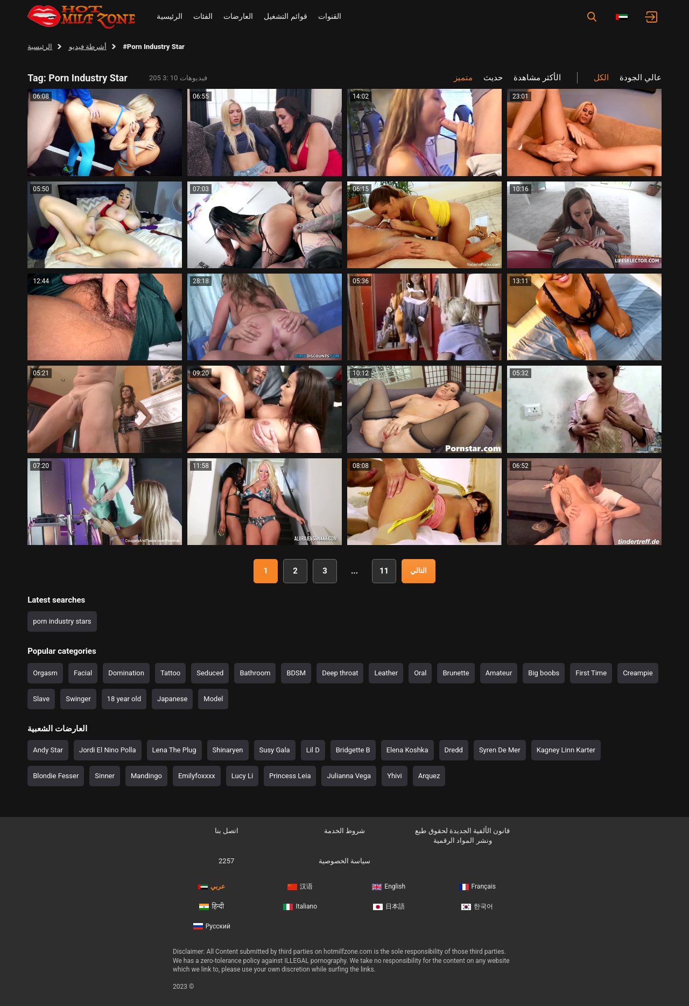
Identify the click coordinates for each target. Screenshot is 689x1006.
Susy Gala (274, 750)
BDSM (296, 673)
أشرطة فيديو (88, 47)
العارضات (238, 16)
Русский (211, 926)
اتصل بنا (226, 831)
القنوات (329, 16)
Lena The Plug (174, 750)
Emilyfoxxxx (196, 776)
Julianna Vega (349, 776)
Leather (386, 673)
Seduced (209, 673)
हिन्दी (211, 906)
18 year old (124, 699)
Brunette (455, 673)
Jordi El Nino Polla (107, 750)
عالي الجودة (641, 77)
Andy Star (48, 750)
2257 (226, 861)
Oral (420, 673)
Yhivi (394, 776)
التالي (418, 571)
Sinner (105, 776)
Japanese (172, 699)
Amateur (499, 673)
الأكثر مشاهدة (537, 77)
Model (213, 699)
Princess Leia (290, 776)
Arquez (429, 776)
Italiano (300, 906)
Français (477, 886)
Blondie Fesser (56, 776)
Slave (41, 699)
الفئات (203, 16)
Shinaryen (228, 750)
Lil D (313, 750)
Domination (126, 673)
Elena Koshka (407, 750)
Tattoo (170, 673)
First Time (591, 673)
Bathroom (255, 673)
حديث (493, 77)
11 (384, 571)
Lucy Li (242, 776)
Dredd (454, 750)
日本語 (389, 906)
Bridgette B (353, 750)
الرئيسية (169, 16)
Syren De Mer (500, 750)
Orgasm (45, 673)
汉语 (300, 886)
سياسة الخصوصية (344, 861)
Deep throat (340, 673)
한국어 (477, 906)
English (388, 886)
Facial (83, 673)
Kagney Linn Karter (566, 750)
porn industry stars (62, 621)
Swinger (78, 699)
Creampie (637, 673)
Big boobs (543, 673)
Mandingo (146, 776)
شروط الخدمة (344, 831)
